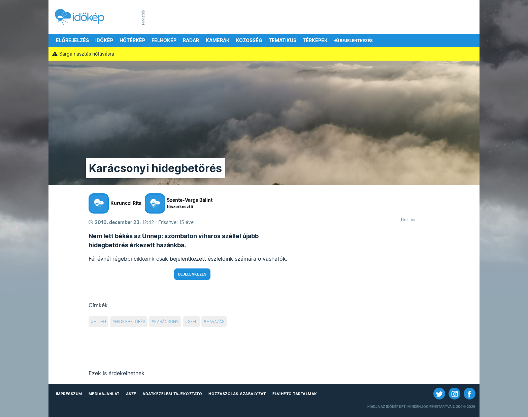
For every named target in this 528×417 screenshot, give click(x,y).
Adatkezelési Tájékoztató (172, 393)
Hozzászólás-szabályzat (237, 393)
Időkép (104, 40)
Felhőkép (164, 40)
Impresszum (69, 393)
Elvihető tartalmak (294, 393)
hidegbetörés (130, 321)
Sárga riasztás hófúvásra (83, 54)
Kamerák (218, 40)
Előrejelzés (72, 40)
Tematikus (282, 40)
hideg (100, 321)
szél (192, 321)
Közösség (249, 40)
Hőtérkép (132, 40)
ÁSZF (131, 393)
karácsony (166, 321)
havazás (215, 321)
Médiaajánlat (104, 393)
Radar (191, 40)
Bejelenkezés (192, 274)
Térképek (315, 40)
